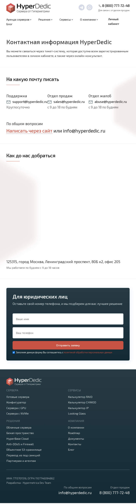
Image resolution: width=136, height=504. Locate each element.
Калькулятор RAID (80, 397)
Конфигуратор (16, 403)
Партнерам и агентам (21, 461)
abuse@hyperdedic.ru (111, 102)
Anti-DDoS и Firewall (20, 445)
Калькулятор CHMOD (82, 403)
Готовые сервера (17, 397)
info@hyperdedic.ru (84, 130)
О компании (76, 428)
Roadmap (74, 433)
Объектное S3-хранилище (24, 450)
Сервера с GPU (16, 408)
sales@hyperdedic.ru (69, 102)
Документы (76, 439)
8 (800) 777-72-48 (116, 6)
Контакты (74, 445)
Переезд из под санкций (23, 456)
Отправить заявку (68, 346)
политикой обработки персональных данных (88, 353)
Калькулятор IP (78, 408)
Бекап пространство (20, 433)
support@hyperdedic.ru (29, 102)
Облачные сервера (18, 428)
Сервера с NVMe (17, 414)
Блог (9, 24)
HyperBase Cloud (17, 439)
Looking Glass (77, 414)
